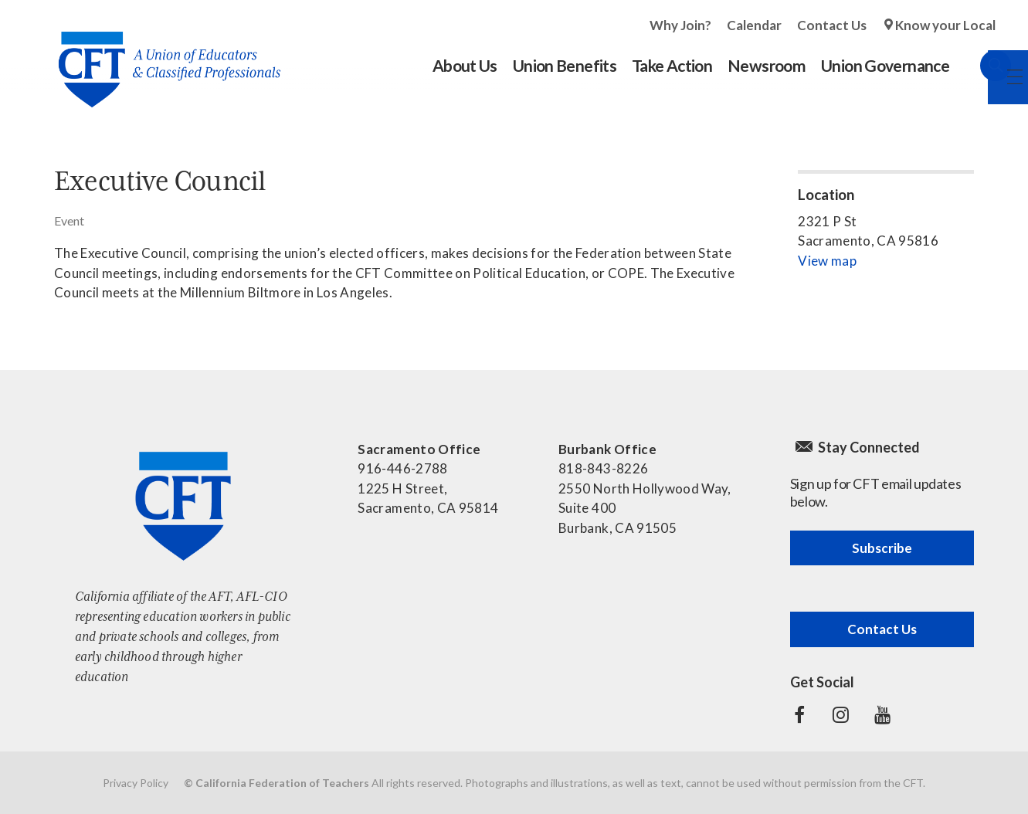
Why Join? (680, 25)
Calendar (754, 25)
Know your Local (945, 25)
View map (827, 261)
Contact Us (832, 25)
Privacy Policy (135, 782)
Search (980, 65)
